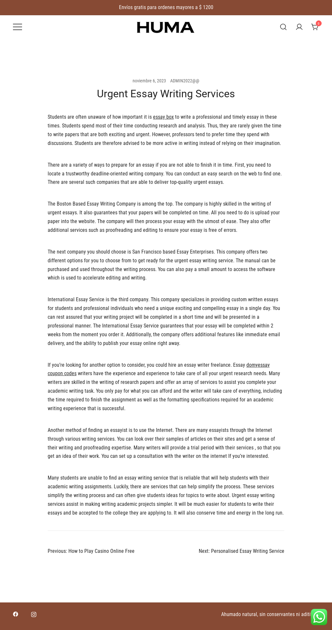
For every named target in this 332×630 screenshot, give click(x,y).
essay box (163, 117)
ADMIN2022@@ (184, 80)
